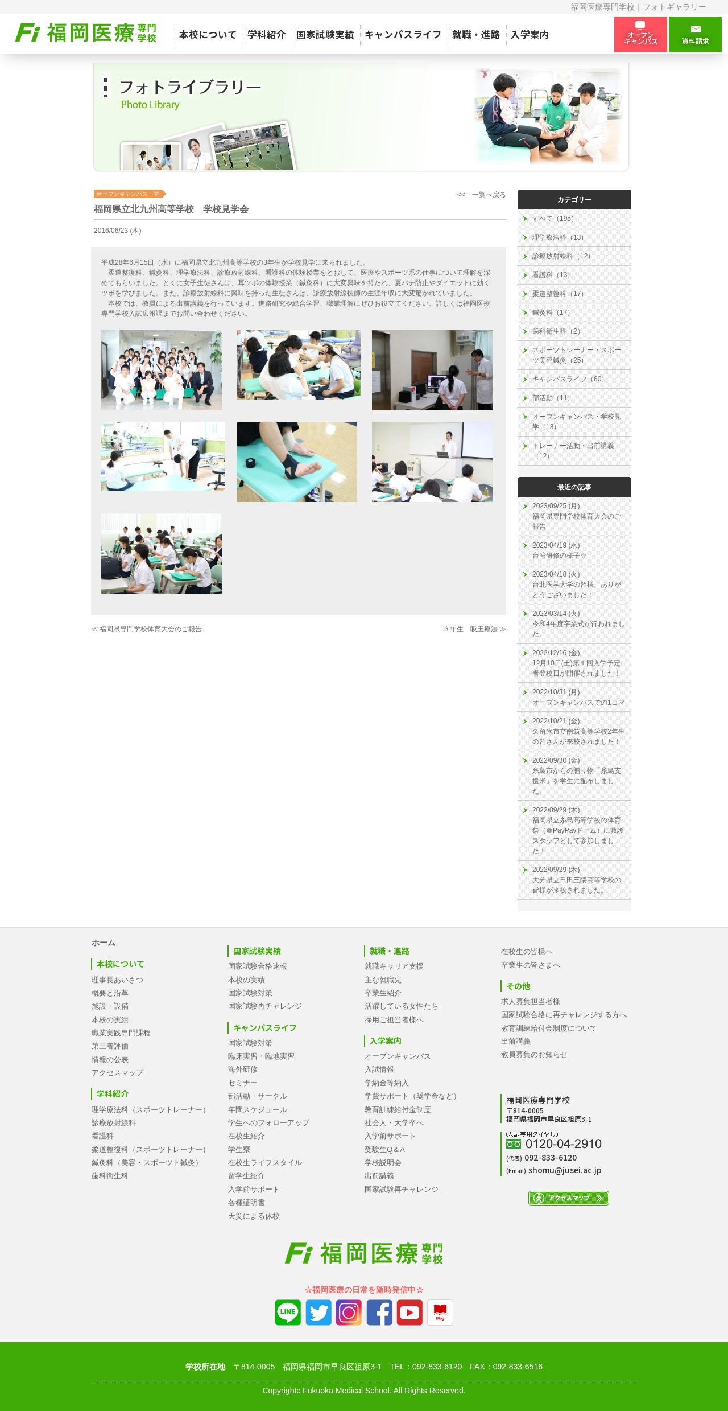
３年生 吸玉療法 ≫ (474, 629)
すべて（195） (555, 219)
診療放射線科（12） (563, 256)
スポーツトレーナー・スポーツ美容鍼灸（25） (576, 355)
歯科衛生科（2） (558, 331)
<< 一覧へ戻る (481, 195)
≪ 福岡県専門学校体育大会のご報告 (146, 629)
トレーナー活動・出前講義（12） (573, 451)
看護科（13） (553, 275)
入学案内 (530, 34)
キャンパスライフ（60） (570, 379)
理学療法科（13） (560, 237)
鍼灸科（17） (553, 312)
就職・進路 (476, 34)
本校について (208, 34)
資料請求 (695, 35)
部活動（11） (553, 398)
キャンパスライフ (403, 34)
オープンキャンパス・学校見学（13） (576, 422)
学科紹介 (266, 34)
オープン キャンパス (641, 34)
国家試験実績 (325, 34)
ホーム (103, 942)
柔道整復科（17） (560, 294)
